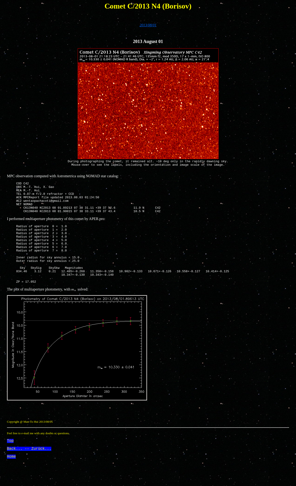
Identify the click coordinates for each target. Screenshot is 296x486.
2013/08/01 (148, 25)
